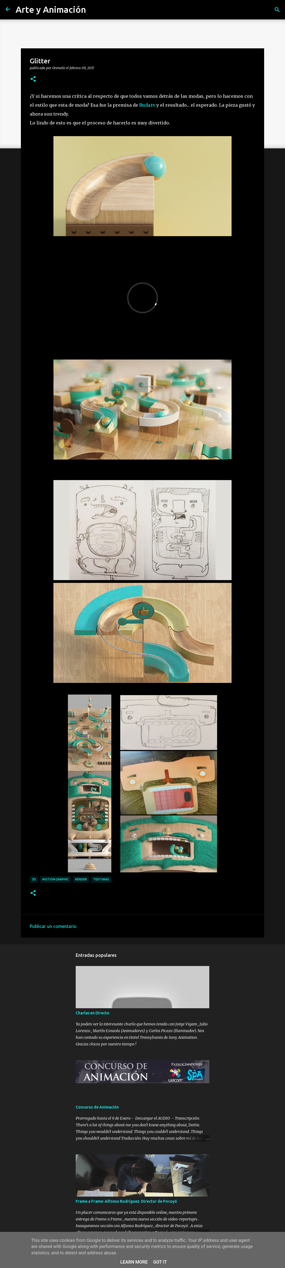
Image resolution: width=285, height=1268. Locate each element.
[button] (33, 79)
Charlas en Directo (92, 1013)
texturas (101, 879)
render (81, 879)
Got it (160, 1262)
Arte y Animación (51, 9)
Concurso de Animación (97, 1107)
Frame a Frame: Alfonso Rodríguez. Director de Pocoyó (126, 1201)
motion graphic (55, 879)
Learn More (134, 1262)
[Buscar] (277, 9)
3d (34, 879)
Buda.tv (147, 105)
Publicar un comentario (53, 926)
